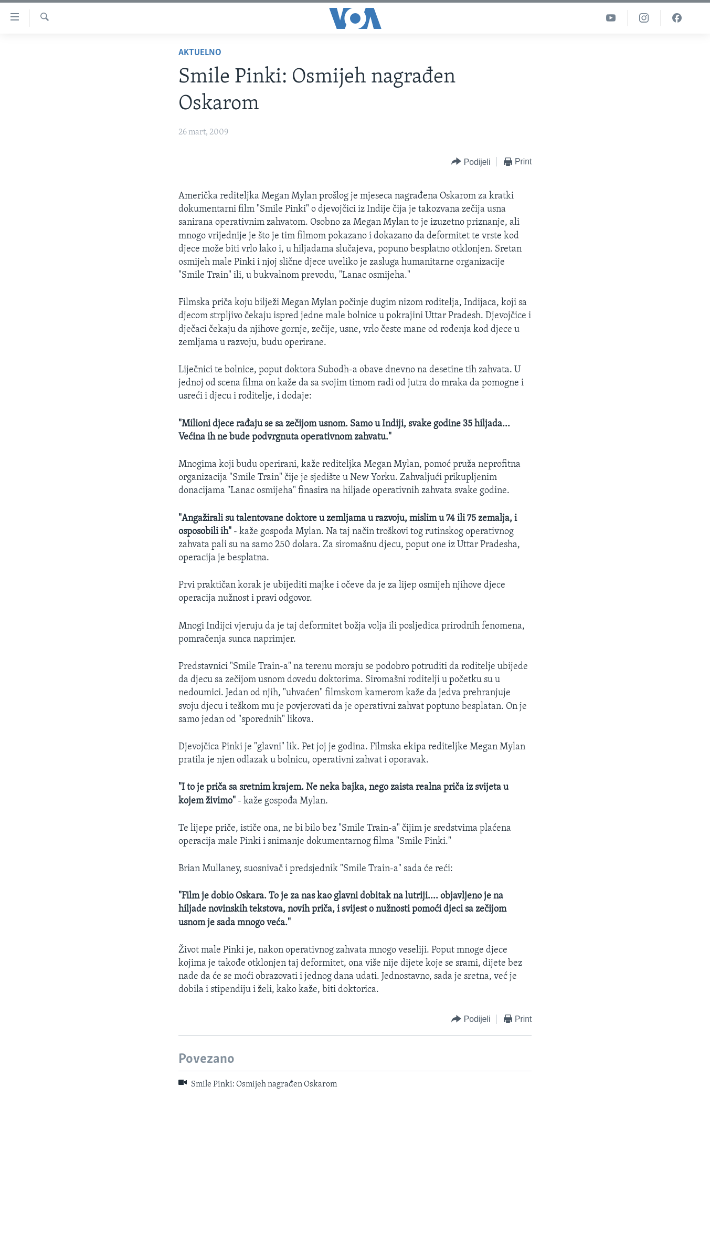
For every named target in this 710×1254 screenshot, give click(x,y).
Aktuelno (199, 53)
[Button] (470, 162)
